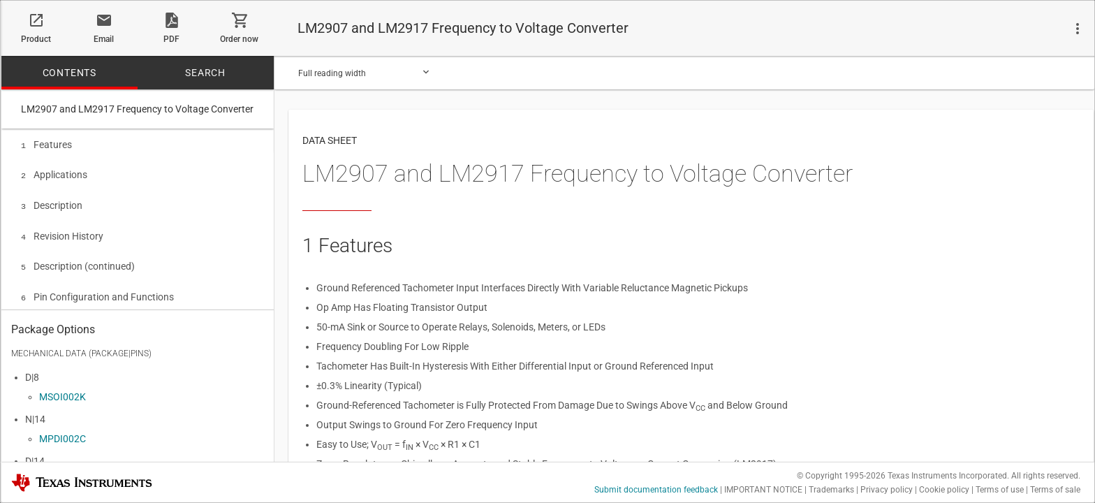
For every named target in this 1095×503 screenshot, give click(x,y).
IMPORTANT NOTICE (763, 490)
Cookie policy (944, 490)
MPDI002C (62, 435)
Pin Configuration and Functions (97, 290)
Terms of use (1000, 490)
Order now (239, 39)
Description (51, 202)
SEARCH (205, 72)
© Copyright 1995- (841, 476)
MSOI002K (62, 393)
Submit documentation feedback (656, 490)
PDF (171, 39)
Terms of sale (1055, 490)
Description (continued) (78, 260)
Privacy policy (886, 490)
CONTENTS (69, 72)
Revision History (62, 232)
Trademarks (831, 490)
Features (46, 144)
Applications (54, 173)
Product (36, 39)
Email (104, 39)
